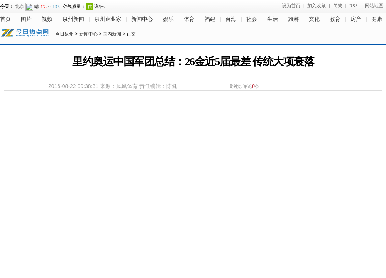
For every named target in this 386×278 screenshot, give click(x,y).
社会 (251, 19)
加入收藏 (316, 5)
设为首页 (291, 5)
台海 (230, 19)
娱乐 (168, 19)
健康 (376, 19)
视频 (47, 19)
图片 (26, 19)
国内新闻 (112, 34)
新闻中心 (142, 19)
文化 (314, 19)
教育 (335, 19)
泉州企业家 (107, 19)
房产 (355, 19)
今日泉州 (64, 34)
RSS (353, 5)
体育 (189, 19)
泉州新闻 (73, 19)
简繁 (337, 5)
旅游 (293, 19)
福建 (210, 19)
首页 (5, 19)
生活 (272, 19)
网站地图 (374, 5)
